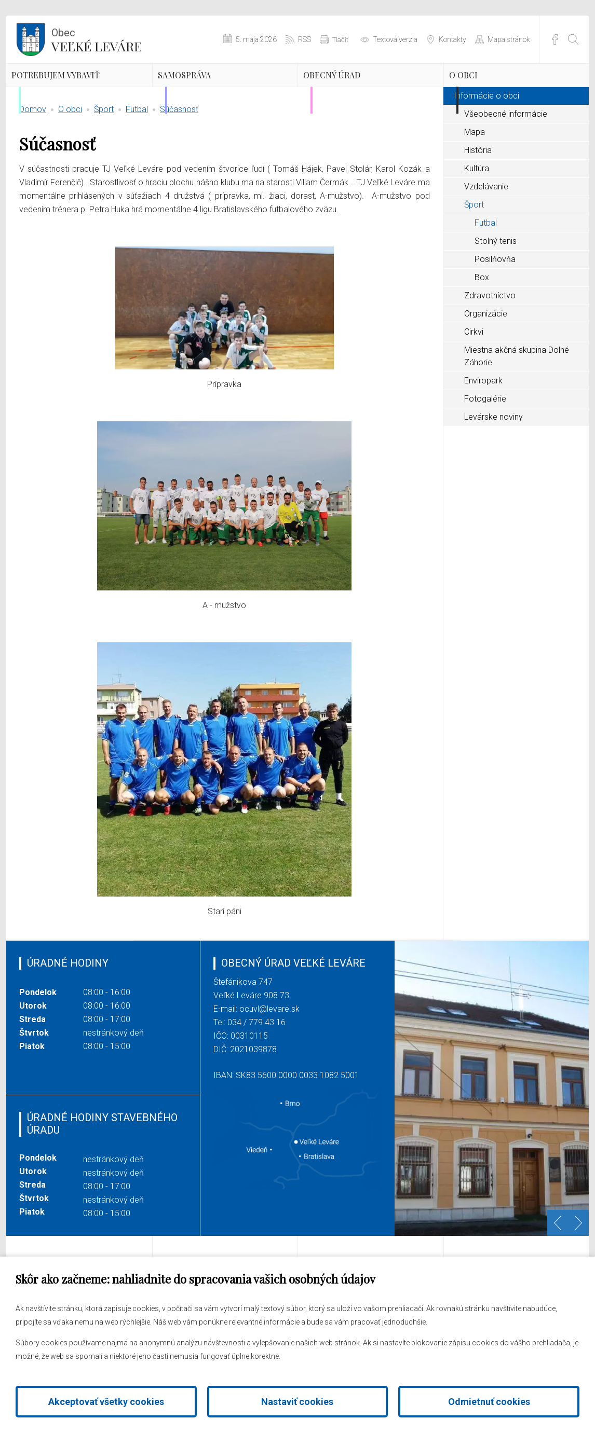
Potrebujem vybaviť (67, 99)
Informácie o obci (486, 144)
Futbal (137, 158)
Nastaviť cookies (297, 1401)
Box (482, 326)
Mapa (474, 181)
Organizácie (485, 362)
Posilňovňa (495, 308)
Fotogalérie (485, 447)
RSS (304, 39)
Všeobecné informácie (505, 163)
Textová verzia (395, 39)
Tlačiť (340, 40)
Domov (32, 158)
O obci (486, 90)
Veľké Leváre (96, 38)
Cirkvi (473, 380)
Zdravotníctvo (490, 344)
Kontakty (452, 39)
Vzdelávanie (486, 235)
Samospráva (214, 90)
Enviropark (483, 429)
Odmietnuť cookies (489, 1401)
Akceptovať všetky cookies (106, 1401)
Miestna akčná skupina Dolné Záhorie (516, 405)
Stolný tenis (496, 290)
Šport (104, 158)
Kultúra (476, 217)
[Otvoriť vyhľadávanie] (573, 39)
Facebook (555, 39)
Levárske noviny (493, 466)
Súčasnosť (179, 158)
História (478, 199)
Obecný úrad (362, 90)
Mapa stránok (509, 39)
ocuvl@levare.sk (269, 1058)
